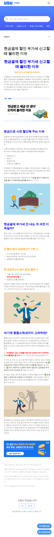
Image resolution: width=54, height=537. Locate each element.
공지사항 (9, 26)
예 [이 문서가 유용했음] (22, 506)
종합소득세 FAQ (36, 26)
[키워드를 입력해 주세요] (27, 19)
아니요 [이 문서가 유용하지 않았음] (30, 506)
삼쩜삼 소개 (21, 26)
